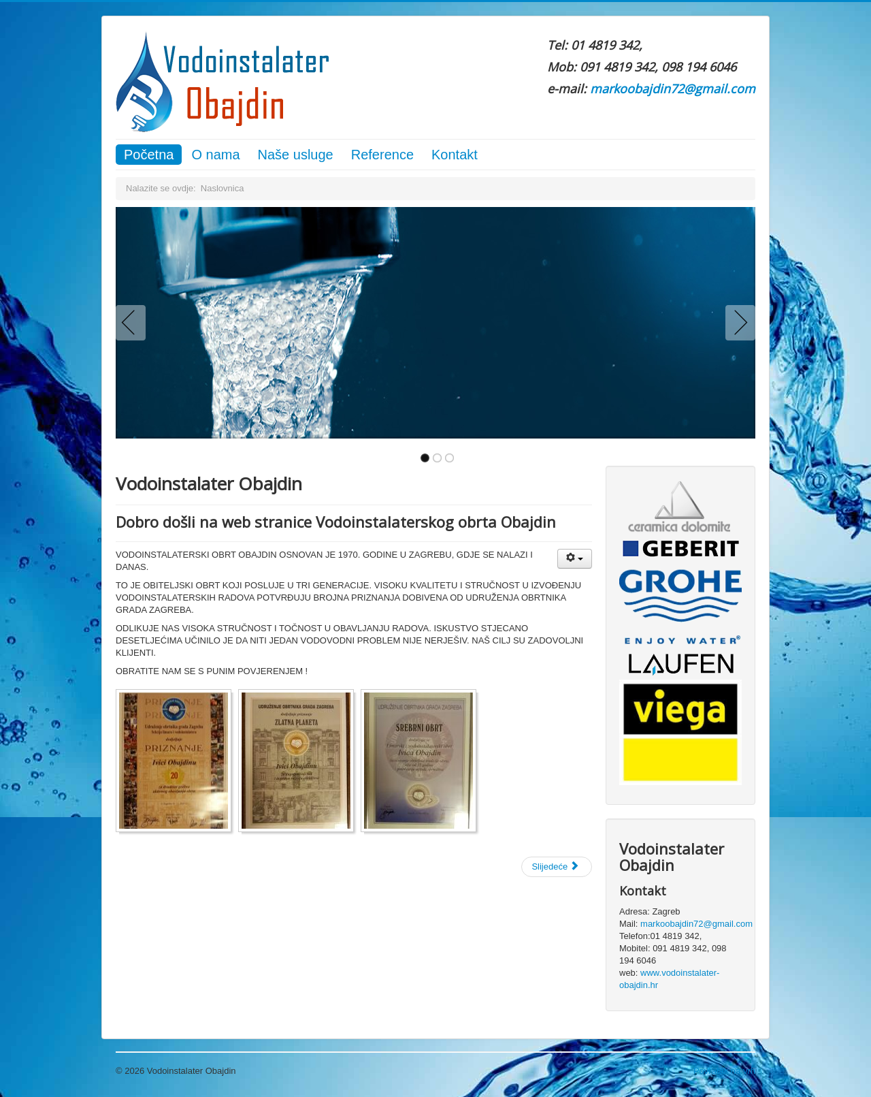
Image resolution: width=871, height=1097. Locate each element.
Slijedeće (555, 866)
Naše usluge (295, 154)
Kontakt (454, 154)
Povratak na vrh (724, 1071)
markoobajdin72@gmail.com (672, 88)
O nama (215, 154)
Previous (133, 322)
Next (737, 322)
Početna (149, 154)
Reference (382, 154)
